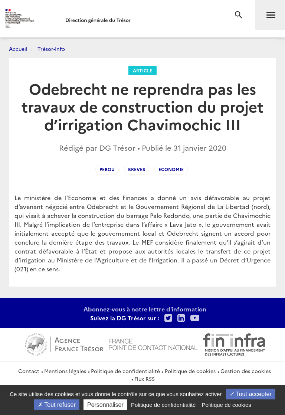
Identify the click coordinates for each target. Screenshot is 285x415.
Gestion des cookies (245, 371)
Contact (28, 371)
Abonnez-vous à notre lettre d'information (144, 309)
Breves (136, 169)
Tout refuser (57, 405)
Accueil (18, 48)
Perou (107, 169)
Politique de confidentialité (125, 371)
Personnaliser (105, 405)
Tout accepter (251, 394)
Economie (171, 169)
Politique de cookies (190, 371)
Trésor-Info (51, 48)
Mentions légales (65, 371)
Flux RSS (144, 378)
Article (142, 70)
